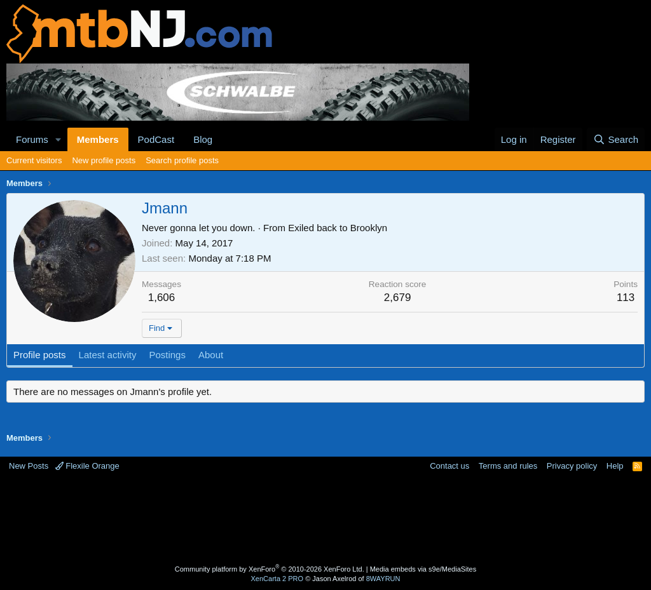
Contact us (449, 466)
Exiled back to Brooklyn (337, 227)
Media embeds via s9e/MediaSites (423, 569)
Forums (32, 139)
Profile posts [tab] (39, 354)
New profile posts (103, 160)
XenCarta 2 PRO (277, 578)
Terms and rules (508, 466)
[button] (58, 139)
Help (615, 466)
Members (98, 139)
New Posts (28, 466)
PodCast (156, 139)
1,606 (161, 298)
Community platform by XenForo (269, 569)
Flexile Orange (87, 466)
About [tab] (210, 354)
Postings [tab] (167, 354)
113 (625, 298)
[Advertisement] (325, 519)
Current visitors (34, 160)
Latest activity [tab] (108, 354)
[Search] (616, 139)
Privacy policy (572, 466)
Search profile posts (182, 160)
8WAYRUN (383, 578)
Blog (202, 139)
